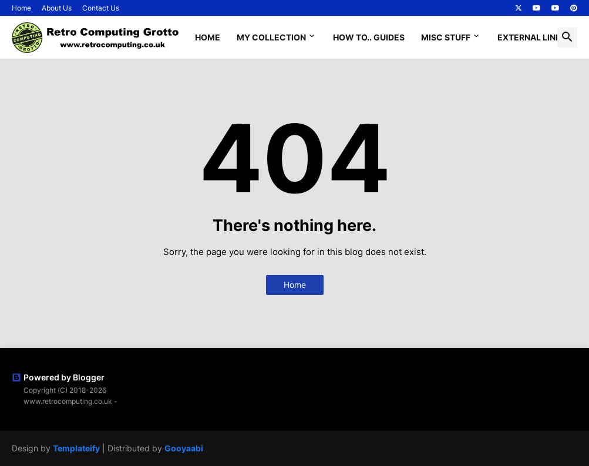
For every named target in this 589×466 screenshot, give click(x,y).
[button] (567, 37)
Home (21, 8)
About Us (57, 8)
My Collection (271, 37)
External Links (532, 37)
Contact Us (100, 8)
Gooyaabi (183, 448)
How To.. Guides (369, 37)
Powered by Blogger (58, 377)
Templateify (76, 448)
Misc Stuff (445, 37)
